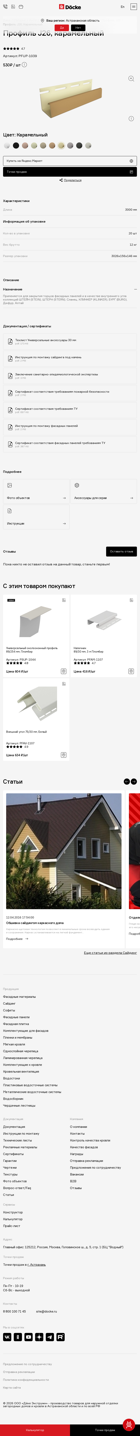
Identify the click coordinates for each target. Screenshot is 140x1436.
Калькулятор (35, 1430)
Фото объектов (15, 1183)
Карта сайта (12, 1389)
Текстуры (10, 1176)
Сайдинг (9, 1005)
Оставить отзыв (121, 552)
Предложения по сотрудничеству (95, 1169)
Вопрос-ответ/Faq (17, 1189)
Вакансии (77, 1176)
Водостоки (11, 1080)
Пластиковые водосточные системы (30, 1086)
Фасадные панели (16, 1018)
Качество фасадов (84, 1149)
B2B (73, 1183)
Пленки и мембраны (17, 1039)
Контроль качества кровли (90, 1142)
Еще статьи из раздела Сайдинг (110, 954)
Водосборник (13, 1100)
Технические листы (17, 1142)
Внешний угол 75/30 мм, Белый (26, 733)
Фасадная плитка (16, 1025)
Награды (76, 1155)
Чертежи (10, 1169)
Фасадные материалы (19, 998)
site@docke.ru (46, 1313)
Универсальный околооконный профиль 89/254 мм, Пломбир (31, 651)
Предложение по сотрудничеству (27, 1365)
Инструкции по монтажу (21, 1135)
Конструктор (13, 1214)
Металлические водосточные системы (32, 1093)
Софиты (9, 1012)
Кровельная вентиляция (21, 1073)
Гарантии (10, 1162)
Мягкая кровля (14, 1046)
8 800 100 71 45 (14, 1313)
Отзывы (76, 1189)
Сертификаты (13, 1155)
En (122, 7)
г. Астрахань (37, 1266)
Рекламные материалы (20, 1149)
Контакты (77, 1135)
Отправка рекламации (86, 1162)
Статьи (8, 1196)
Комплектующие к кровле (22, 1066)
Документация (14, 1128)
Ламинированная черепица (22, 1059)
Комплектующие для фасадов (25, 1032)
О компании (78, 1128)
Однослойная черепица (20, 1052)
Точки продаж (70, 172)
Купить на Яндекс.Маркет (70, 161)
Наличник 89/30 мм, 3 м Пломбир (88, 651)
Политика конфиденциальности (26, 1381)
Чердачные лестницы (19, 1107)
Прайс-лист (11, 1227)
